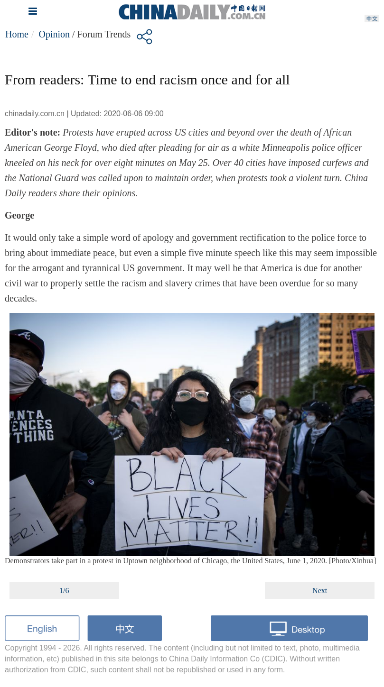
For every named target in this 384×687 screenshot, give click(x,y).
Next (319, 590)
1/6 (64, 590)
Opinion (54, 34)
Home (16, 34)
